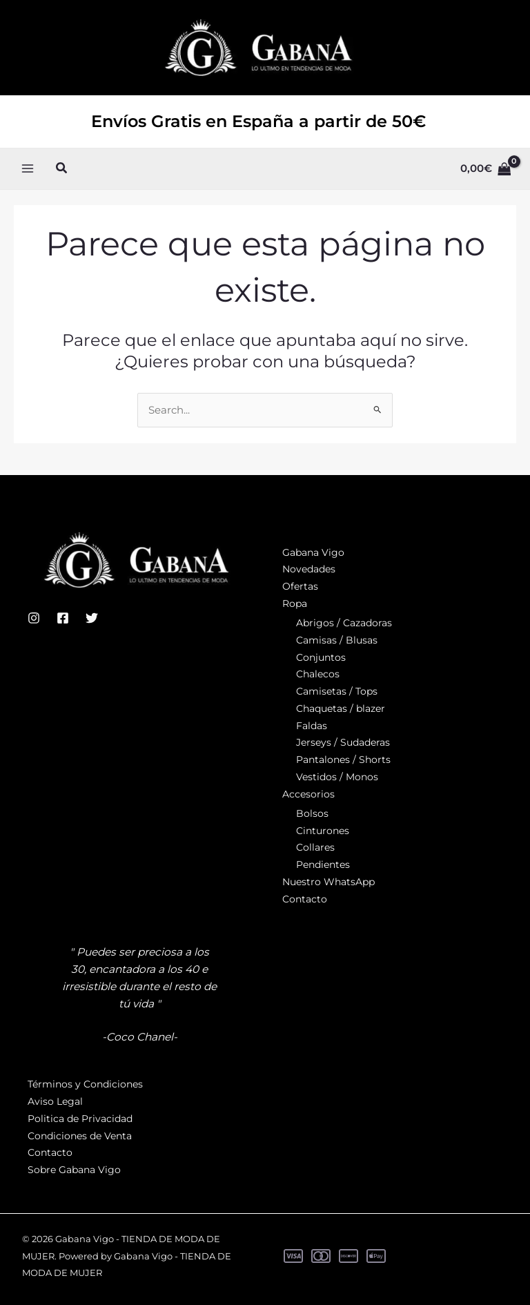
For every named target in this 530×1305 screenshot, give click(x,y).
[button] (62, 185)
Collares (315, 848)
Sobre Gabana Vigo (74, 1169)
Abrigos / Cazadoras (344, 623)
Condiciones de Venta (80, 1136)
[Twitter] (92, 618)
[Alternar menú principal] (28, 185)
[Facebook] (63, 618)
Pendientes (323, 865)
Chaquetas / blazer (340, 708)
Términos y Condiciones (85, 1085)
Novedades (308, 569)
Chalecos (318, 674)
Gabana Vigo (313, 552)
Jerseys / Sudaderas (343, 743)
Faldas (311, 725)
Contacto (304, 899)
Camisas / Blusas (336, 640)
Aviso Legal (55, 1101)
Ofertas (300, 587)
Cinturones (322, 830)
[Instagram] (34, 618)
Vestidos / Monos (337, 777)
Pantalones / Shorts (343, 760)
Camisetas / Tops (336, 692)
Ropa (294, 603)
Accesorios (308, 794)
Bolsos (312, 813)
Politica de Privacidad (80, 1118)
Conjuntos (321, 657)
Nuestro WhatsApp (328, 882)
